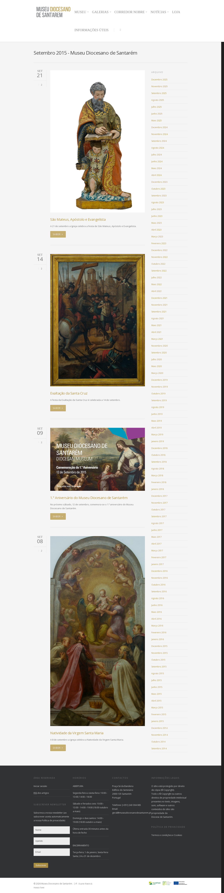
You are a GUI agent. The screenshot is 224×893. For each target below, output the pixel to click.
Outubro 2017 (158, 509)
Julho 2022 (156, 277)
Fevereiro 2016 (158, 632)
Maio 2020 (156, 366)
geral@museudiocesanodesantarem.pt (131, 812)
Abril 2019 (156, 427)
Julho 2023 (156, 209)
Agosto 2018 (157, 468)
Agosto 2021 (157, 318)
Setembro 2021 (159, 311)
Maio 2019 (156, 420)
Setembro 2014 (159, 748)
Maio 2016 (156, 612)
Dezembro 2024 (159, 127)
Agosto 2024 (157, 147)
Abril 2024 (156, 175)
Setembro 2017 (159, 516)
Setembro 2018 (159, 461)
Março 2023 (157, 236)
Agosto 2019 (157, 407)
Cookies (178, 835)
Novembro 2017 (159, 502)
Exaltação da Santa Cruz (69, 393)
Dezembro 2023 (159, 181)
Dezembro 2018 (159, 448)
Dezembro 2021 (159, 297)
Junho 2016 (156, 605)
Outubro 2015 (158, 659)
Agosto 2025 (157, 100)
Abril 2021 (156, 332)
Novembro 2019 (159, 386)
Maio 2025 (156, 120)
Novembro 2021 (159, 304)
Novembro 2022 (159, 257)
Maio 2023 (156, 222)
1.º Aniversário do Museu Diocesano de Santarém (88, 497)
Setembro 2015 (159, 666)
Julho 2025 (156, 106)
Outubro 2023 (158, 188)
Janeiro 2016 (157, 639)
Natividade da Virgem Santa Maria (76, 733)
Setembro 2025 (159, 93)
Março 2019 (157, 434)
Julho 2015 (156, 680)
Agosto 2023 (157, 202)
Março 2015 (157, 707)
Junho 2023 (156, 216)
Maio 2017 (156, 536)
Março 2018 (157, 475)
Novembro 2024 (159, 134)
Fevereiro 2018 (158, 482)
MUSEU (81, 12)
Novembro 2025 (159, 86)
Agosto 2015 (157, 673)
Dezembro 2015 (159, 646)
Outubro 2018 (158, 455)
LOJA (176, 12)
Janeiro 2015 (157, 721)
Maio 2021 (156, 325)
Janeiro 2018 (157, 489)
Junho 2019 (156, 414)
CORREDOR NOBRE (131, 12)
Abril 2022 (156, 291)
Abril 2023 (156, 229)
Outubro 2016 (158, 584)
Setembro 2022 (159, 270)
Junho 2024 (156, 161)
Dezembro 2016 (159, 571)
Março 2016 (157, 625)
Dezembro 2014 (159, 728)
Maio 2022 (156, 284)
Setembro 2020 (159, 352)
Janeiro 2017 (157, 564)
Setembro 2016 (159, 591)
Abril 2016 (156, 618)
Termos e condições (161, 835)
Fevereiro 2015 (158, 714)
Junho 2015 (156, 687)
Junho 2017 (156, 530)
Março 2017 (157, 550)
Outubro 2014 (158, 741)
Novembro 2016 (159, 577)
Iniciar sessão (40, 786)
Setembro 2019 (159, 400)
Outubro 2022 (158, 263)
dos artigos (41, 792)
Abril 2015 (156, 700)
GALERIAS (101, 12)
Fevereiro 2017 (158, 557)
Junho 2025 (156, 113)
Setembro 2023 (159, 195)
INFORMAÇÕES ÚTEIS (91, 30)
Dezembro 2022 (159, 250)
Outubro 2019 (158, 393)
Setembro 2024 (159, 140)
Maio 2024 (156, 168)
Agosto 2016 (157, 598)
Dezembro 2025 (159, 79)
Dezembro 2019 (159, 379)
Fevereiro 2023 (158, 243)
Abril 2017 (156, 543)
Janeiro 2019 (157, 441)
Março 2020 (157, 373)
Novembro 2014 (159, 734)
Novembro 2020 (159, 345)
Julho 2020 (156, 359)
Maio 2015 (156, 693)
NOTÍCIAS (159, 12)
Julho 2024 (156, 154)
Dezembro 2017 (159, 495)
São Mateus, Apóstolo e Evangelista (78, 219)
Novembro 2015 (159, 652)
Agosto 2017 (157, 523)
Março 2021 (157, 338)
